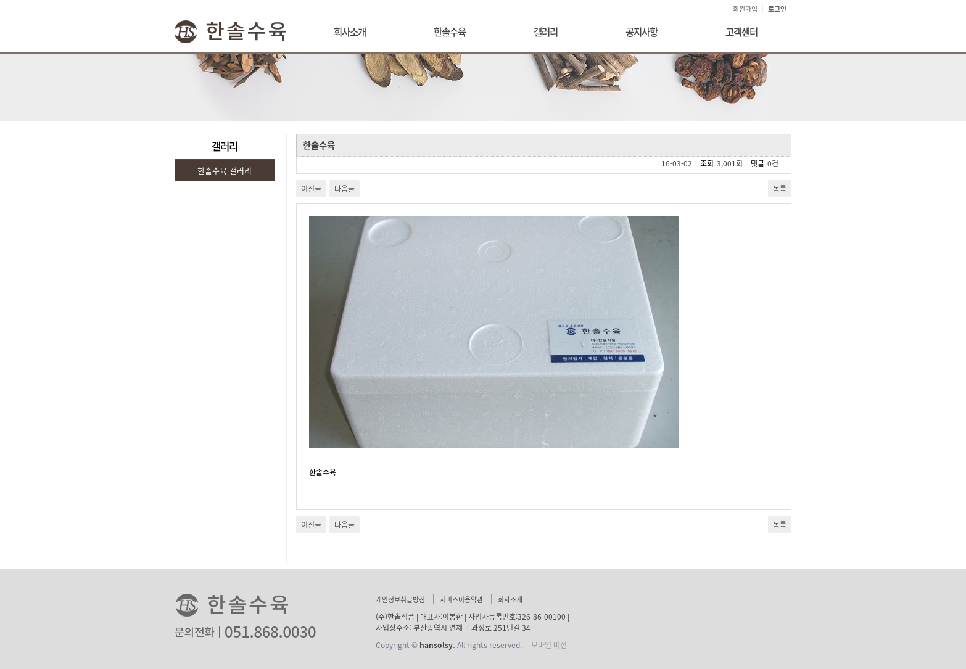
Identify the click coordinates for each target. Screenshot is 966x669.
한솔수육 (450, 32)
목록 (779, 188)
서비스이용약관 (461, 599)
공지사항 (641, 32)
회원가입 (745, 9)
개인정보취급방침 (400, 599)
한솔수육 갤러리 (224, 170)
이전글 (311, 188)
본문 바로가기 (0, 0)
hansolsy (436, 645)
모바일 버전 (549, 645)
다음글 (344, 188)
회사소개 (350, 32)
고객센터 (741, 32)
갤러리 (546, 32)
